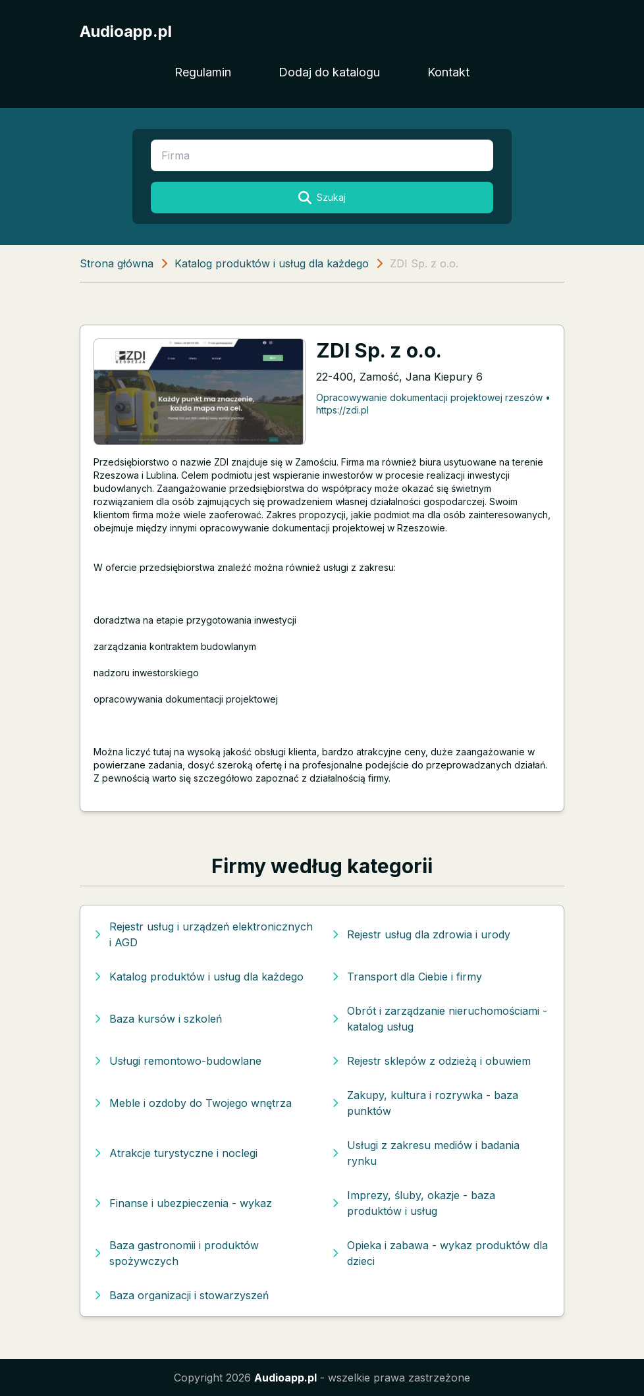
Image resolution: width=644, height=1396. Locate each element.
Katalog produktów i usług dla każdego (271, 263)
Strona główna (116, 263)
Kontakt (448, 72)
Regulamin (202, 72)
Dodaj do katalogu (329, 72)
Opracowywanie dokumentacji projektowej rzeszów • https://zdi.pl (433, 404)
